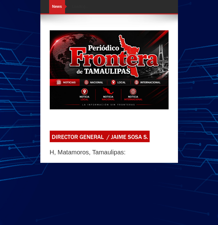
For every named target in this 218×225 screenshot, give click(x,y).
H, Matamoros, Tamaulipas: (88, 152)
